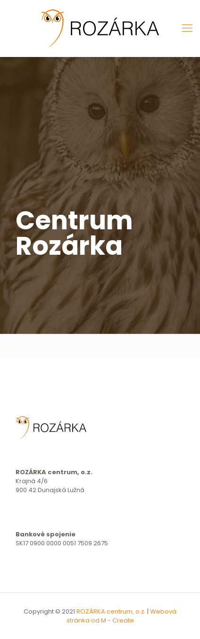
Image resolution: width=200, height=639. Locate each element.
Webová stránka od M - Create (122, 616)
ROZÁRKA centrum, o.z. (111, 611)
